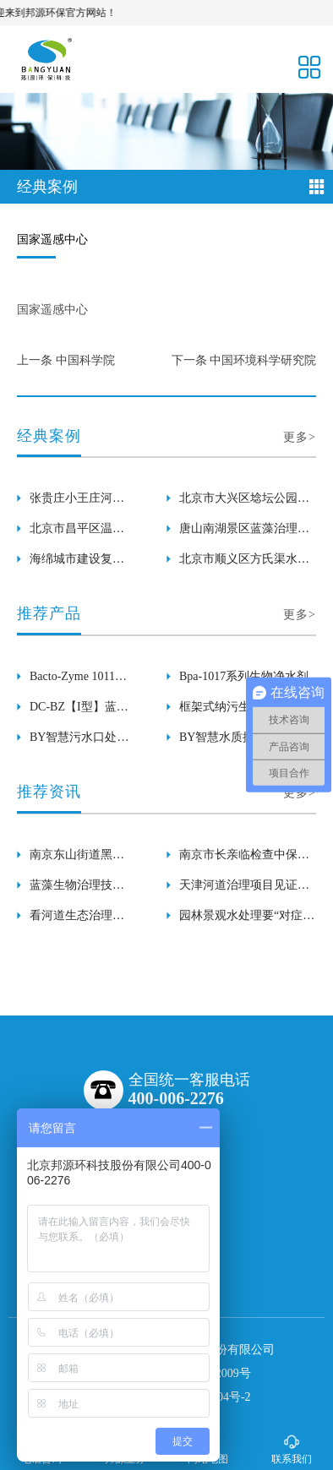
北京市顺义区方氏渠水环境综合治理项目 (244, 563)
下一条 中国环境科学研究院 (244, 360)
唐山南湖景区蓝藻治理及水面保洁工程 (244, 533)
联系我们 (291, 1449)
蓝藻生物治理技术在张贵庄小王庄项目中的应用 (77, 890)
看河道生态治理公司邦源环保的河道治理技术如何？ (77, 920)
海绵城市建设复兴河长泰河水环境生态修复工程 (77, 563)
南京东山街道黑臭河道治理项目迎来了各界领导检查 (77, 859)
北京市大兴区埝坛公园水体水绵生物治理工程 (244, 503)
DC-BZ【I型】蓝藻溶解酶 (79, 711)
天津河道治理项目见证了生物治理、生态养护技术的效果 (244, 890)
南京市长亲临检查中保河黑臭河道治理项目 (244, 859)
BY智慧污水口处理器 (79, 742)
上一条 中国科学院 (66, 360)
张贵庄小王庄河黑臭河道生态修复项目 (77, 503)
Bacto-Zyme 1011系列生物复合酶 (78, 681)
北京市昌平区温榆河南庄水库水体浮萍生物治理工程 (77, 533)
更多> (299, 437)
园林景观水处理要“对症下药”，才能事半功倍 (246, 920)
